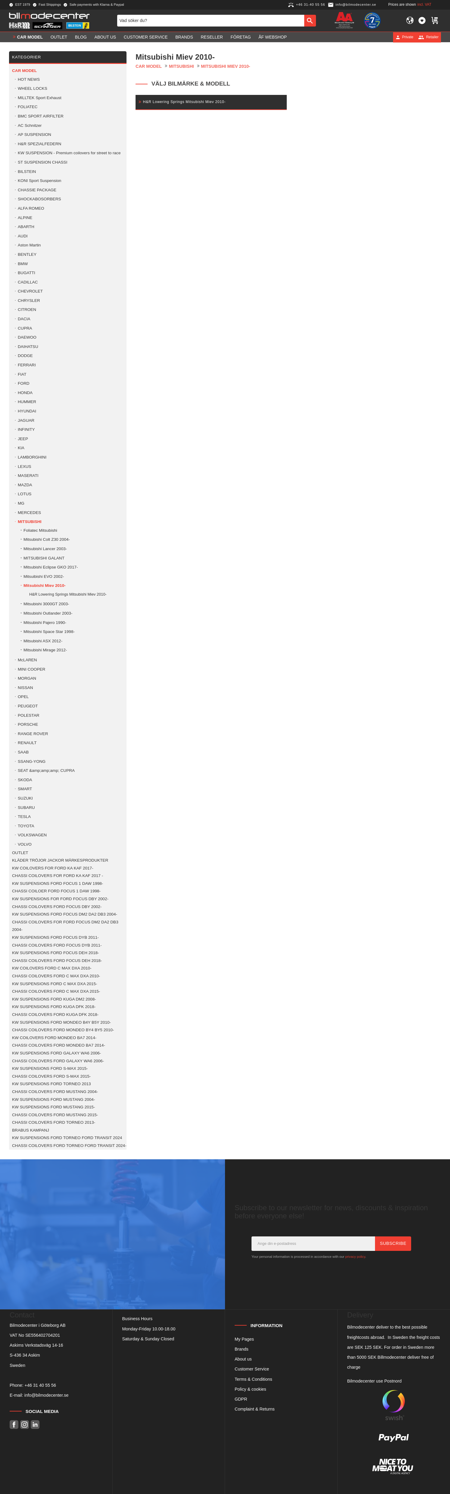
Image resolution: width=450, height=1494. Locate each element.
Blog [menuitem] (81, 37)
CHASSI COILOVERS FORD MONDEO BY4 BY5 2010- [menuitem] (63, 1030)
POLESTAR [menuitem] (28, 715)
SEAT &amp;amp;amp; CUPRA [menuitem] (46, 770)
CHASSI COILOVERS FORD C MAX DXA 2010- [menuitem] (56, 976)
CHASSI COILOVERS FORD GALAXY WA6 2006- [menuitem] (58, 1061)
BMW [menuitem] (23, 264)
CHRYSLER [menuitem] (29, 300)
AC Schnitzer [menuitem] (30, 125)
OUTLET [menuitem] (59, 37)
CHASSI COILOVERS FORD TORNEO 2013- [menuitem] (53, 1122)
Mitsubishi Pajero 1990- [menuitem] (44, 622)
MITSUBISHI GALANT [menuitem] (43, 558)
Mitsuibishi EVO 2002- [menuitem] (43, 576)
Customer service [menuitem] (146, 37)
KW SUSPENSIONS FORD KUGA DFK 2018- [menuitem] (53, 1006)
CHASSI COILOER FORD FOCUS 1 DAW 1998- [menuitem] (56, 891)
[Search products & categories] (210, 20)
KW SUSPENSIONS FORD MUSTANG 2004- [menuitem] (53, 1099)
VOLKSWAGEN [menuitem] (32, 835)
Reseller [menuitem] (212, 37)
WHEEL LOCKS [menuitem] (32, 88)
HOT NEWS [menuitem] (29, 79)
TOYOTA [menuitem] (26, 826)
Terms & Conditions (253, 1379)
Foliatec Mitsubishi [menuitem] (40, 530)
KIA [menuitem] (21, 448)
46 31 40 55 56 (41, 1385)
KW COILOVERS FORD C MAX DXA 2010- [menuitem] (52, 968)
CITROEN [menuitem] (27, 309)
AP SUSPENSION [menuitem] (34, 134)
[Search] (310, 20)
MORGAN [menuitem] (27, 678)
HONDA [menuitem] (25, 392)
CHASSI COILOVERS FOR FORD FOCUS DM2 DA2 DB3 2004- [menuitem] (65, 926)
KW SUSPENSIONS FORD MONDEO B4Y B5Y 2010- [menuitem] (61, 1022)
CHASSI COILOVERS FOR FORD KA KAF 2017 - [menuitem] (57, 875)
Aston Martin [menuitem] (29, 245)
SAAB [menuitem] (23, 752)
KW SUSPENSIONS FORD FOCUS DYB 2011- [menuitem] (55, 937)
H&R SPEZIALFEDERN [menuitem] (39, 144)
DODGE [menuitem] (25, 355)
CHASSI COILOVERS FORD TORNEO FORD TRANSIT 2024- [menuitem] (69, 1145)
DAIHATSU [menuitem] (28, 346)
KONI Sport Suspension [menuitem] (39, 180)
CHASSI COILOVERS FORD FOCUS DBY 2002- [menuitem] (57, 906)
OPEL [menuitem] (23, 696)
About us (243, 1359)
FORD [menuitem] (24, 383)
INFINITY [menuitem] (26, 429)
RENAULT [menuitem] (27, 743)
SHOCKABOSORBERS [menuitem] (39, 199)
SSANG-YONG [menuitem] (31, 761)
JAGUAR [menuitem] (26, 420)
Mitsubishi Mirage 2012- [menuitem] (45, 650)
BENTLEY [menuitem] (27, 254)
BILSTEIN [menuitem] (27, 171)
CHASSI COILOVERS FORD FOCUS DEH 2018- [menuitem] (57, 960)
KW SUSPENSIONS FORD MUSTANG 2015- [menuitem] (53, 1107)
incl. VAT (424, 4)
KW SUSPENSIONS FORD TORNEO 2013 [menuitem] (51, 1084)
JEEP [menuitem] (23, 439)
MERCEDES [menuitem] (29, 512)
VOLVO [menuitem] (25, 844)
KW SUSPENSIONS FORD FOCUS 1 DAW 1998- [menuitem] (57, 883)
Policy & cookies (250, 1389)
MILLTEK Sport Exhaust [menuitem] (39, 98)
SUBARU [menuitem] (26, 807)
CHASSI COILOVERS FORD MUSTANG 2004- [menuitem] (55, 1091)
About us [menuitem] (105, 37)
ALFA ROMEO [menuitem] (31, 208)
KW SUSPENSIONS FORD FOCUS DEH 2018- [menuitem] (55, 953)
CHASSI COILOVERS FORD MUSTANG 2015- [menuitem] (55, 1115)
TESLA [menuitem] (24, 816)
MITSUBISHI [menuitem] (30, 521)
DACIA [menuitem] (24, 319)
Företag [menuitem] (241, 37)
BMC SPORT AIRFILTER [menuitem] (41, 116)
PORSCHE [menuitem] (28, 724)
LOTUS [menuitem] (24, 494)
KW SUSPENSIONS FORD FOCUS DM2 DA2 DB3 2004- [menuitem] (64, 914)
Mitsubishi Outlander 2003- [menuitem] (47, 613)
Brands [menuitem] (184, 37)
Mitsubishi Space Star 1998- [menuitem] (49, 631)
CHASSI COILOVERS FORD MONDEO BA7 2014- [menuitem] (58, 1045)
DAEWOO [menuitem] (27, 337)
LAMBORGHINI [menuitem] (32, 457)
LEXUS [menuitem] (24, 466)
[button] (422, 20)
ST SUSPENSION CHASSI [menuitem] (42, 162)
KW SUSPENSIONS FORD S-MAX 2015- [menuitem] (50, 1068)
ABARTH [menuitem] (26, 226)
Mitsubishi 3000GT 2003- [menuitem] (46, 604)
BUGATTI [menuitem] (26, 273)
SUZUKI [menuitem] (25, 798)
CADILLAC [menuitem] (28, 282)
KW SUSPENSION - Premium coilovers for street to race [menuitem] (69, 153)
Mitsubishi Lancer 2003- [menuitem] (45, 549)
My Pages (244, 1339)
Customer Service (252, 1369)
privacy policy (355, 1256)
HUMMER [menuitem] (27, 401)
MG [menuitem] (21, 503)
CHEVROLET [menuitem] (30, 291)
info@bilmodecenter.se (46, 1395)
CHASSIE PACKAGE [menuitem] (37, 190)
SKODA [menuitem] (25, 780)
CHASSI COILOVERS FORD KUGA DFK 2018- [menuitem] (55, 1014)
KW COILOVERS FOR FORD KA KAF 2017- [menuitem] (52, 868)
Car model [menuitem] (30, 37)
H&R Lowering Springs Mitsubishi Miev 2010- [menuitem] (68, 594)
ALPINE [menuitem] (25, 217)
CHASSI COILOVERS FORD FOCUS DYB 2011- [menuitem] (57, 945)
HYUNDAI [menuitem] (27, 411)
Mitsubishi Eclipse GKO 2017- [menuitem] (50, 567)
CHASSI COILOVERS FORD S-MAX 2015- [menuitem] (51, 1076)
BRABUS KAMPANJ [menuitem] (30, 1130)
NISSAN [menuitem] (25, 687)
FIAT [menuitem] (22, 374)
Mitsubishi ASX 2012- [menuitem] (42, 641)
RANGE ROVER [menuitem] (33, 733)
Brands (241, 1349)
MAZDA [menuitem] (25, 485)
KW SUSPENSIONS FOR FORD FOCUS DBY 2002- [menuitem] (60, 899)
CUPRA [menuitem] (25, 328)
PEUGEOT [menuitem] (28, 706)
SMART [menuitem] (25, 789)
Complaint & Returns (255, 1409)
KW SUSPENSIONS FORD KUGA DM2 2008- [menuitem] (54, 999)
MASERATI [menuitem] (28, 475)
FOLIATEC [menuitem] (27, 107)
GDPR (241, 1399)
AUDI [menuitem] (22, 236)
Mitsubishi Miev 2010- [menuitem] (44, 585)
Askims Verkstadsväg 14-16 (36, 1345)
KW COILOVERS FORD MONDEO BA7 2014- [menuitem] (54, 1037)
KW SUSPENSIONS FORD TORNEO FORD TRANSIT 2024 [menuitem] (67, 1137)
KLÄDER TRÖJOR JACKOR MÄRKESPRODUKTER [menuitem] (60, 860)
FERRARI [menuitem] (27, 365)
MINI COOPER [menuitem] (31, 669)
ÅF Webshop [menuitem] (272, 37)
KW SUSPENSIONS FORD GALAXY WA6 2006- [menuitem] (56, 1053)
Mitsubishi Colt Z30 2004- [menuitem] (46, 539)
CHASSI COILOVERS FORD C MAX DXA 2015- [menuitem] (56, 991)
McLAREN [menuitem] (27, 660)
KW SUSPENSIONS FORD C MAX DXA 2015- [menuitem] (54, 984)
